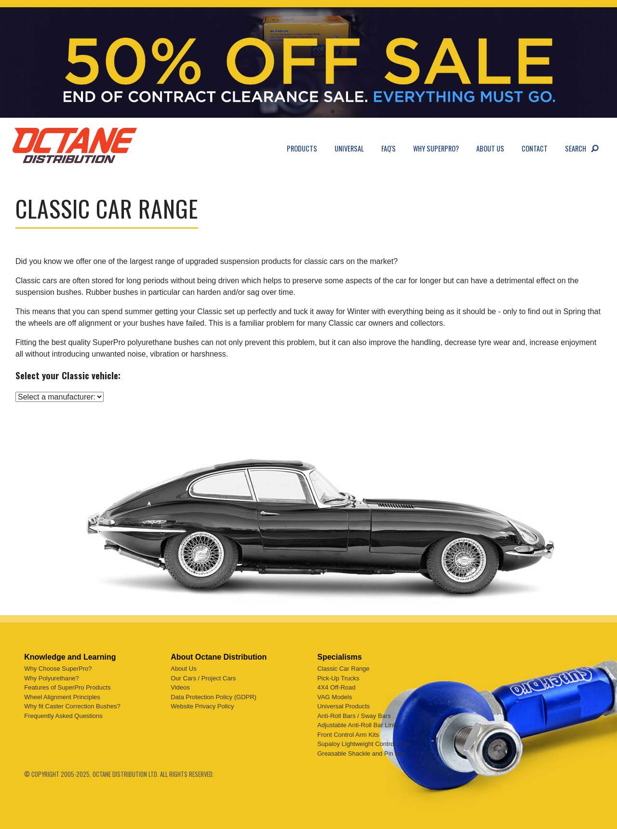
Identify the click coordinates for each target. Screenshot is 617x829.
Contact (535, 148)
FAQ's (388, 148)
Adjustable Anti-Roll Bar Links (358, 725)
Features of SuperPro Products (67, 687)
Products (302, 148)
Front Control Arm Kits (348, 734)
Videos (180, 687)
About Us (490, 148)
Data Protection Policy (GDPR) (213, 697)
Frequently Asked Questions (63, 715)
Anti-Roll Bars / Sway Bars (353, 715)
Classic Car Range (343, 668)
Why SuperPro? (436, 148)
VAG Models (334, 697)
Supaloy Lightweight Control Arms (364, 743)
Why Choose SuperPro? (58, 668)
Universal (349, 148)
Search (575, 148)
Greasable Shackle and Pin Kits (361, 753)
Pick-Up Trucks (338, 678)
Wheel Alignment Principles (62, 697)
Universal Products (343, 706)
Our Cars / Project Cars (203, 678)
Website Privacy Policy (202, 706)
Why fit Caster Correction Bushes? (72, 706)
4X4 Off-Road (336, 687)
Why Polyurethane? (51, 678)
